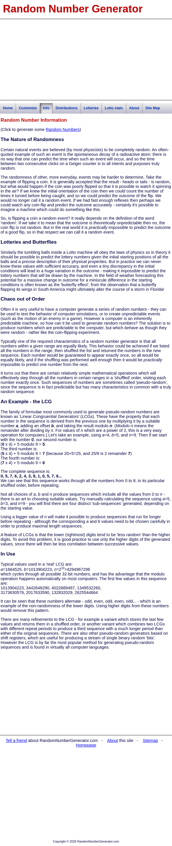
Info (46, 108)
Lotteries (91, 108)
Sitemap (150, 740)
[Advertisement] (86, 59)
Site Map (152, 108)
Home (8, 108)
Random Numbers (63, 129)
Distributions (67, 108)
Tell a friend (16, 740)
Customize (28, 108)
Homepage (86, 745)
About (134, 108)
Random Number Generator (73, 9)
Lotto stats (114, 108)
